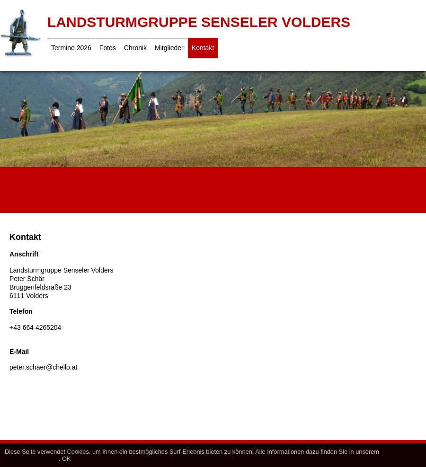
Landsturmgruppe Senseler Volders (198, 22)
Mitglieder (169, 48)
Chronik (135, 48)
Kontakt (203, 48)
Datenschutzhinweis (32, 458)
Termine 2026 (71, 48)
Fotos (107, 48)
